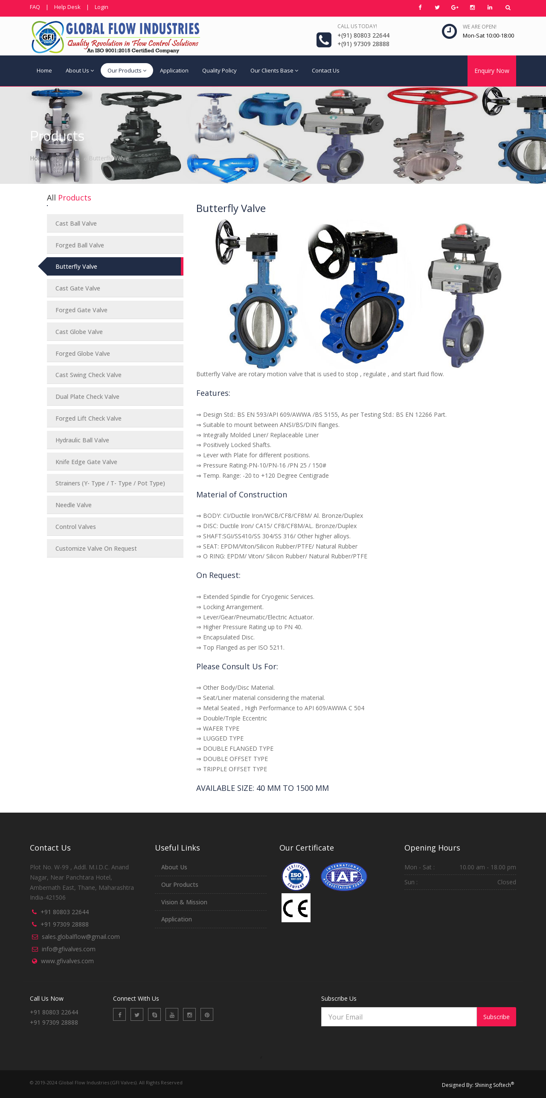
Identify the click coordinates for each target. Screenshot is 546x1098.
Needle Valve (73, 505)
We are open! (480, 26)
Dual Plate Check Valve (87, 396)
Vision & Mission (184, 902)
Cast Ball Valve (76, 223)
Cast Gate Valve (77, 288)
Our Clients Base (274, 70)
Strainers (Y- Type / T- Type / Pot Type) (110, 483)
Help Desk (67, 7)
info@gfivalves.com (69, 949)
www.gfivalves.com (67, 961)
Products (67, 158)
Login (101, 7)
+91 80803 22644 (65, 912)
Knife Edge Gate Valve (86, 462)
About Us (80, 70)
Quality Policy (219, 70)
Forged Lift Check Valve (88, 418)
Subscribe (496, 1017)
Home (44, 70)
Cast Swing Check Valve (88, 375)
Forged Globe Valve (82, 353)
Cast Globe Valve (79, 332)
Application (174, 70)
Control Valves (75, 527)
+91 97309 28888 (65, 924)
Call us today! (357, 26)
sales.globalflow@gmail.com (81, 936)
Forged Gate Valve (81, 310)
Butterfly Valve (76, 266)
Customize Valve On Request (96, 548)
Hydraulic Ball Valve (82, 440)
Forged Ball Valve (79, 245)
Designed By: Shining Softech (478, 1085)
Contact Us (326, 70)
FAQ (35, 7)
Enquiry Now (491, 71)
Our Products (126, 70)
